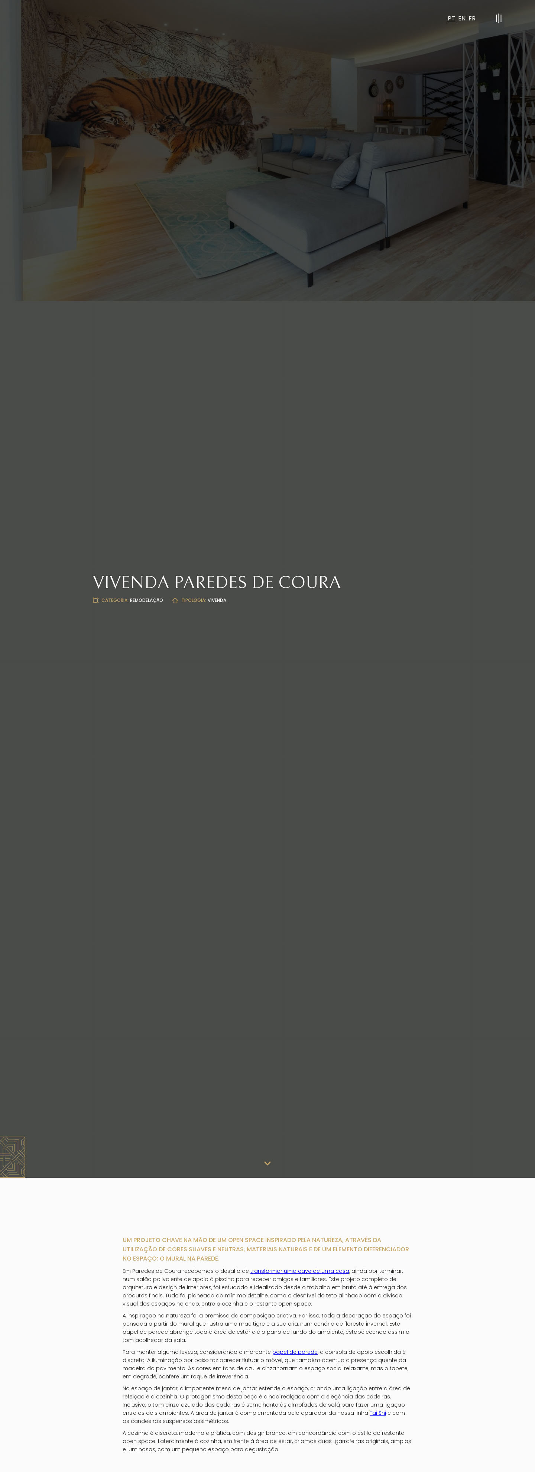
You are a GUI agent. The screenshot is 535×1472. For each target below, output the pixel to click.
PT (451, 18)
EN (462, 18)
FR (472, 18)
